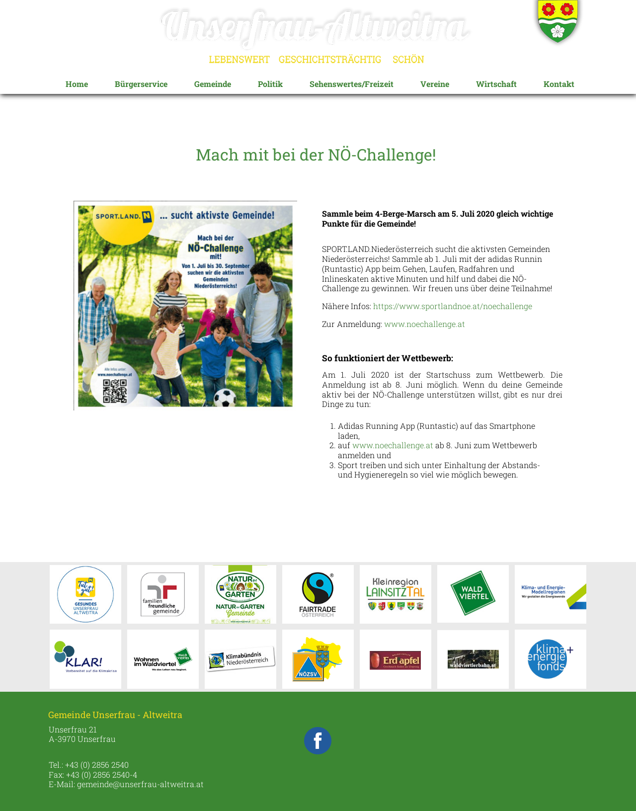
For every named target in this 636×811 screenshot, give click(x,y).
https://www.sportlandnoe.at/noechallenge (452, 306)
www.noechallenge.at (424, 324)
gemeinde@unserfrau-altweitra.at (140, 784)
